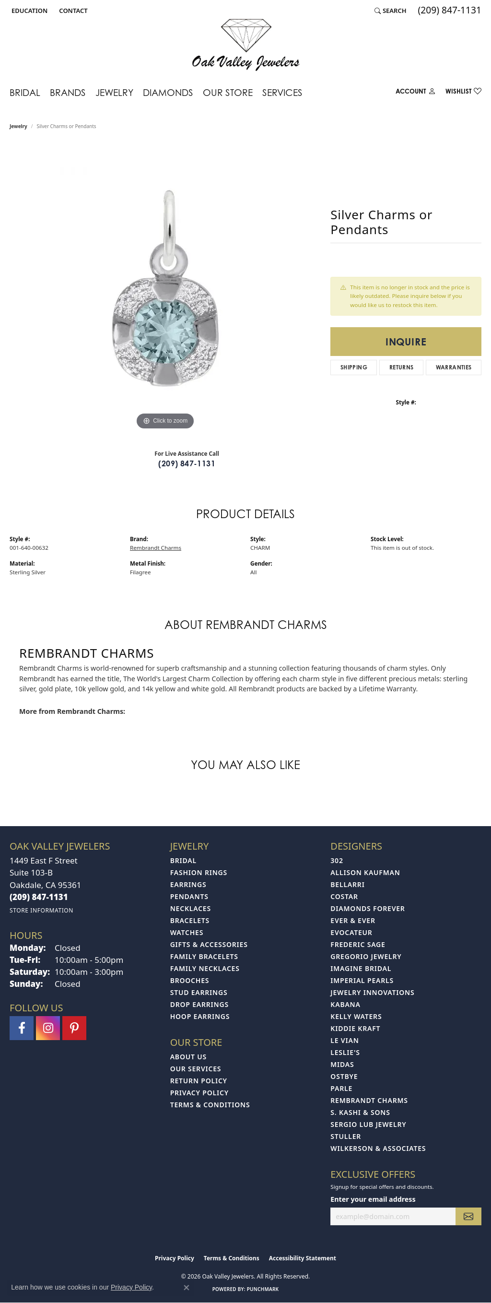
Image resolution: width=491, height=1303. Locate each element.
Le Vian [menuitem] (344, 1040)
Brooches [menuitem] (190, 980)
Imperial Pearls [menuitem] (362, 980)
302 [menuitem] (336, 860)
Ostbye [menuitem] (344, 1076)
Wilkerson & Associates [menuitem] (378, 1148)
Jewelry (114, 92)
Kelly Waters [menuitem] (356, 1016)
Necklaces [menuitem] (190, 908)
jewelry (18, 126)
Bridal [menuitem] (183, 860)
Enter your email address (372, 1199)
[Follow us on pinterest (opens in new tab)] (74, 1028)
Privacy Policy (199, 1092)
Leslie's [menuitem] (345, 1052)
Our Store (228, 92)
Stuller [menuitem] (345, 1136)
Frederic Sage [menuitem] (357, 944)
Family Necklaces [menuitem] (205, 968)
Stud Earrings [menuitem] (199, 992)
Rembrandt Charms (155, 547)
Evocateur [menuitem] (351, 932)
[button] (28, 10)
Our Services (196, 1068)
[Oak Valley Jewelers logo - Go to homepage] (246, 45)
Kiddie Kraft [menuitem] (355, 1028)
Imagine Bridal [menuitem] (360, 968)
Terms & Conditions (210, 1104)
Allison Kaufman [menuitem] (365, 872)
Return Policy (198, 1080)
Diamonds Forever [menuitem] (367, 908)
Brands (68, 92)
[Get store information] (41, 910)
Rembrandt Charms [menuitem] (369, 1100)
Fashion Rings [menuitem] (198, 872)
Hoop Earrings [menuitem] (200, 1016)
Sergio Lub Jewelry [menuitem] (368, 1124)
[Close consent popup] (186, 1288)
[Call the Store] (39, 896)
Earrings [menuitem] (188, 884)
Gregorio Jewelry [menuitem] (365, 956)
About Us (188, 1056)
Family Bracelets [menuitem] (204, 956)
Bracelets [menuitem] (190, 920)
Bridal (25, 92)
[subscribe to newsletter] (468, 1216)
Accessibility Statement (302, 1258)
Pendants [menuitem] (189, 896)
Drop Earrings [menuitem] (199, 1004)
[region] (165, 288)
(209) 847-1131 (186, 463)
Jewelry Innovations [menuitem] (372, 992)
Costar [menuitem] (344, 896)
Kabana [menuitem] (345, 1004)
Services (282, 92)
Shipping (353, 367)
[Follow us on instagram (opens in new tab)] (48, 1028)
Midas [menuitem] (342, 1064)
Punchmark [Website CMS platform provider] (263, 1289)
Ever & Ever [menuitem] (352, 920)
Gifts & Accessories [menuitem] (209, 944)
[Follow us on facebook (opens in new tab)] (22, 1028)
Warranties (454, 367)
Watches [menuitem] (187, 932)
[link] (72, 10)
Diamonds (168, 92)
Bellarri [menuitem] (347, 884)
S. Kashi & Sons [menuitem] (360, 1112)
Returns (401, 367)
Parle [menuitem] (341, 1088)
